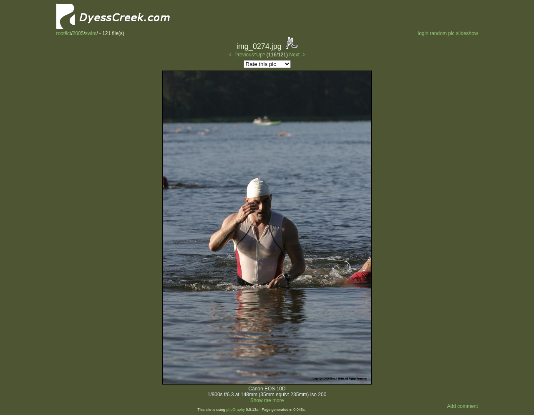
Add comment (462, 406)
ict (68, 33)
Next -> (297, 55)
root (60, 33)
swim (90, 33)
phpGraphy (235, 409)
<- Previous (241, 55)
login (423, 33)
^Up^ (259, 55)
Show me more (267, 400)
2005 (78, 33)
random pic (442, 33)
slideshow (467, 33)
